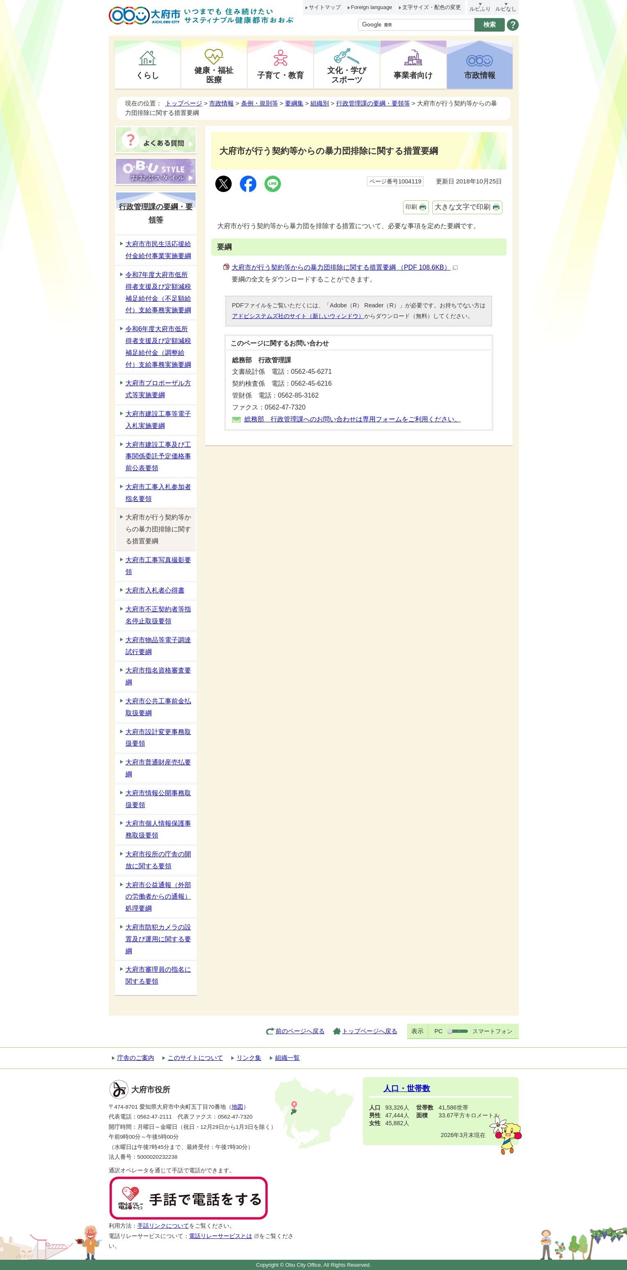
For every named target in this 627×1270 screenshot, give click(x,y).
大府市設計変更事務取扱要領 (158, 737)
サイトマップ (325, 7)
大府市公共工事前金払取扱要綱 (158, 707)
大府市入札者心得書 (155, 590)
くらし (147, 75)
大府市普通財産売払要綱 (158, 768)
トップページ (183, 103)
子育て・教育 (280, 75)
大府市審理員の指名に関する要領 (158, 975)
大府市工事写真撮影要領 (158, 565)
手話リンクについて (163, 1226)
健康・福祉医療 (213, 75)
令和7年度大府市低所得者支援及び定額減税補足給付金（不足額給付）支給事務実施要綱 (158, 292)
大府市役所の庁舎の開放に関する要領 (158, 860)
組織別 (319, 103)
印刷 (411, 207)
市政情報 (479, 75)
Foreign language (371, 7)
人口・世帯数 (406, 1088)
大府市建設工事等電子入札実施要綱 (158, 419)
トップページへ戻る (369, 1030)
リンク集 (249, 1057)
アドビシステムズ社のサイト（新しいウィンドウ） (298, 316)
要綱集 (294, 103)
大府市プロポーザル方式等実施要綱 (158, 389)
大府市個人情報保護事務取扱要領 (158, 829)
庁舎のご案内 (135, 1057)
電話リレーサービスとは (224, 1236)
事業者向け (413, 75)
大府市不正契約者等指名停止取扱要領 (158, 615)
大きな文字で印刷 (462, 207)
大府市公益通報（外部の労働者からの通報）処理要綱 (158, 896)
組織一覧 (287, 1057)
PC (438, 1031)
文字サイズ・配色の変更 (431, 7)
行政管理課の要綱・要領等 (373, 103)
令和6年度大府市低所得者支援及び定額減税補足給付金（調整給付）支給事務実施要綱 (158, 346)
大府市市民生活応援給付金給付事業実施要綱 (158, 249)
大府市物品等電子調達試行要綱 (158, 645)
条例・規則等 (259, 103)
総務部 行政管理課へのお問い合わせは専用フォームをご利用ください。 (352, 419)
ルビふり (480, 9)
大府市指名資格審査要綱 (158, 676)
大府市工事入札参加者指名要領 (158, 492)
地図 (237, 1107)
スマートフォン (492, 1031)
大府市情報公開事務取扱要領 (158, 798)
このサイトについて (195, 1057)
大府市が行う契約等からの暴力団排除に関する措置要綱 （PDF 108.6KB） (345, 267)
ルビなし (506, 9)
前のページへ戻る (300, 1030)
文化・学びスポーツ (346, 75)
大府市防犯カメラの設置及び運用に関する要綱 (158, 939)
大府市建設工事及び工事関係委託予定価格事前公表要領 (158, 456)
